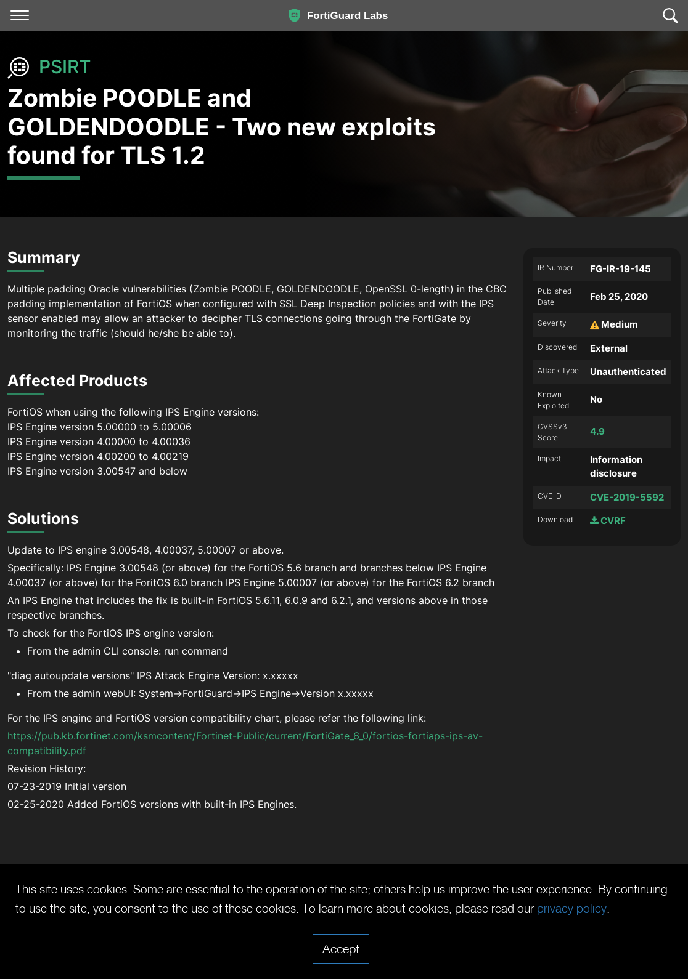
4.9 (597, 431)
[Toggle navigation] (20, 15)
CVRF (608, 520)
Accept (340, 948)
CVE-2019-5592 (627, 497)
